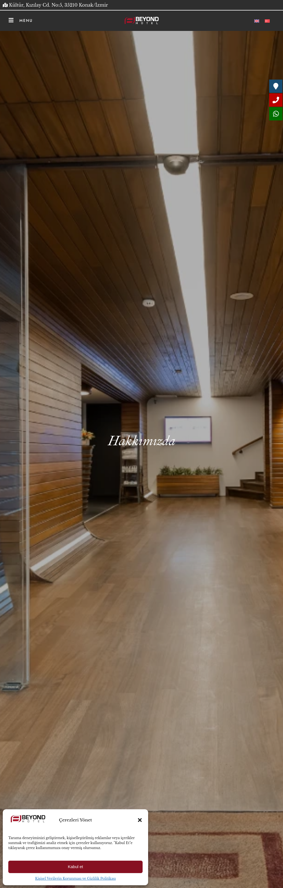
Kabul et (75, 866)
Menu (26, 20)
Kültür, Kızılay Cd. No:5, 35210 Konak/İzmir (58, 5)
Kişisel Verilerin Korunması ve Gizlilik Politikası (75, 878)
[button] (140, 820)
